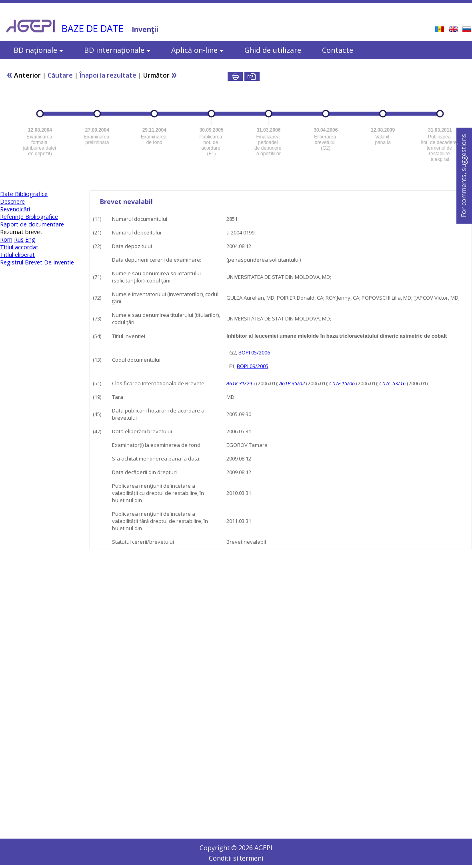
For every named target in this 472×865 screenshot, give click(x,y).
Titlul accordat (19, 247)
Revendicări (15, 209)
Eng (30, 239)
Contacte (337, 50)
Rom (6, 239)
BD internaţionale (117, 50)
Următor (160, 75)
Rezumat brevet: (22, 232)
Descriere (12, 201)
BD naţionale (38, 50)
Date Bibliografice (24, 194)
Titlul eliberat (17, 254)
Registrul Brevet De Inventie (37, 262)
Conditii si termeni (236, 858)
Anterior (23, 75)
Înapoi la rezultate (108, 75)
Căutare (60, 75)
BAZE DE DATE (93, 28)
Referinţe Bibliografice (29, 216)
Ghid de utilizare (272, 50)
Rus (19, 239)
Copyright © (219, 847)
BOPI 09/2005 (252, 366)
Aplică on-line (197, 50)
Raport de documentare (32, 224)
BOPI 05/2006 (254, 352)
